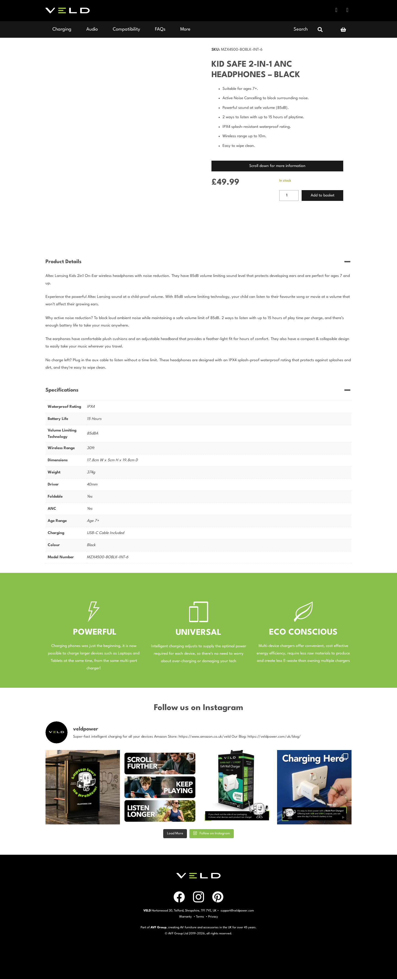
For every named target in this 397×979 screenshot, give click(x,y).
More (185, 29)
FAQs (160, 29)
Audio (92, 29)
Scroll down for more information (277, 166)
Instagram (347, 10)
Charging (61, 29)
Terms (200, 916)
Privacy (213, 916)
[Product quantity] (289, 195)
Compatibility (126, 29)
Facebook (336, 10)
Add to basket (322, 195)
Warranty (185, 916)
